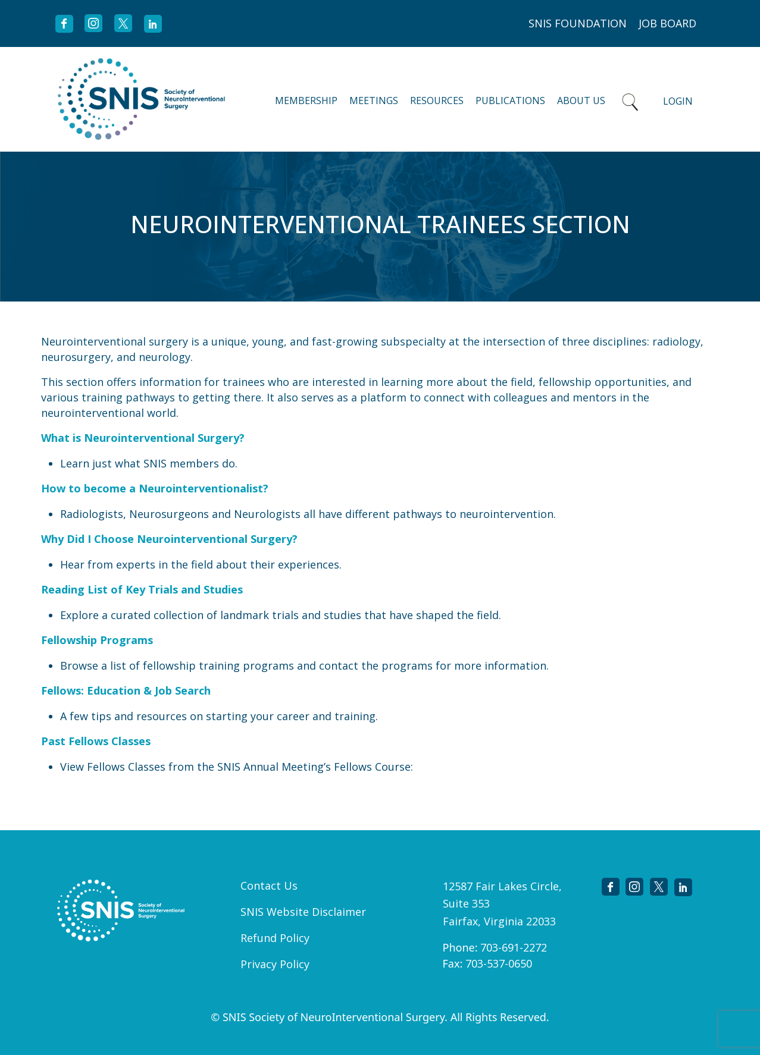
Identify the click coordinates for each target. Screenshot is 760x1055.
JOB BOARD (667, 23)
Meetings (373, 100)
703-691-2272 (513, 947)
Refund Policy (274, 938)
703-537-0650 (498, 963)
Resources (437, 100)
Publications (510, 100)
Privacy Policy (274, 964)
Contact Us (269, 885)
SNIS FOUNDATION (577, 23)
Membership (306, 100)
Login (678, 101)
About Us (581, 100)
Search (630, 99)
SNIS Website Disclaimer (303, 912)
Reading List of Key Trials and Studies (142, 589)
